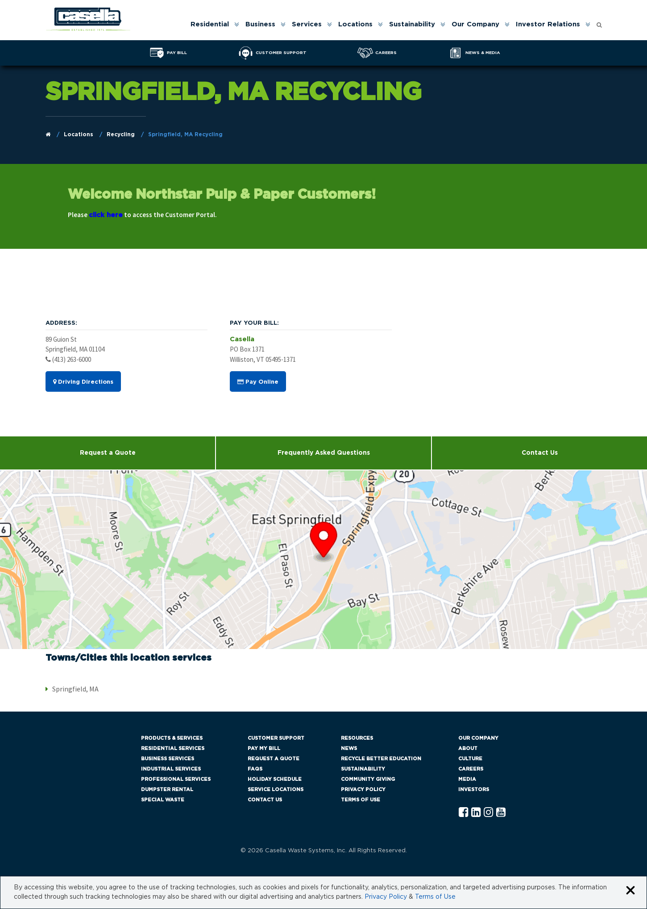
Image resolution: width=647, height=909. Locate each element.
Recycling (121, 134)
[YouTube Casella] (501, 812)
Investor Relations (548, 24)
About (467, 748)
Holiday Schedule (275, 779)
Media (467, 779)
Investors (473, 789)
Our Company (475, 24)
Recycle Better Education (381, 758)
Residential (210, 24)
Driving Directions (83, 382)
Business (260, 24)
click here (106, 215)
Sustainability (412, 24)
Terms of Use (360, 799)
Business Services (167, 758)
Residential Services (172, 748)
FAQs (255, 769)
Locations (355, 24)
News (349, 748)
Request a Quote (108, 453)
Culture (470, 758)
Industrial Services (171, 769)
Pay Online (257, 382)
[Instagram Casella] (488, 812)
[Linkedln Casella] (476, 812)
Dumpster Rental (167, 789)
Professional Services (176, 779)
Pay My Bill (264, 748)
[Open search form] (599, 22)
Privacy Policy (363, 789)
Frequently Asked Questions (324, 453)
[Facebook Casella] (463, 812)
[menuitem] (214, 24)
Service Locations (275, 789)
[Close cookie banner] (630, 891)
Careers (470, 769)
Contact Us (540, 453)
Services (307, 24)
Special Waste (162, 799)
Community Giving (368, 779)
